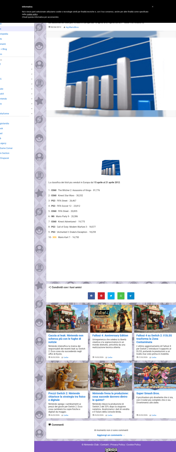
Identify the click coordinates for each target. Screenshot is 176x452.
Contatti (105, 442)
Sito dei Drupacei (10, 158)
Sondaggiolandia (10, 123)
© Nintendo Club (91, 442)
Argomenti (9, 44)
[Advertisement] (111, 138)
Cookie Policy (132, 442)
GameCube (7, 89)
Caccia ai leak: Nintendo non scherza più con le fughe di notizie (65, 337)
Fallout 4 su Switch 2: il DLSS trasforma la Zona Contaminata (154, 336)
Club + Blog (9, 49)
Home (6, 23)
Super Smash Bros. (147, 391)
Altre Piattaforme (10, 113)
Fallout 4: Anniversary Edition (109, 334)
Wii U (4, 74)
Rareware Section (10, 153)
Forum (7, 54)
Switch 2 (6, 64)
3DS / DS (6, 79)
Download (7, 133)
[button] (152, 6)
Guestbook (7, 128)
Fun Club (6, 138)
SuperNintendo (9, 98)
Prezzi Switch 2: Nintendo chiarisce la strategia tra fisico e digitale (66, 395)
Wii (3, 84)
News (6, 28)
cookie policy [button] (32, 14)
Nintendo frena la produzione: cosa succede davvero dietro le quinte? (110, 395)
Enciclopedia (10, 34)
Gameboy (7, 103)
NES (4, 108)
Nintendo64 (8, 93)
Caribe (65, 356)
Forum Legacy (9, 143)
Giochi (7, 39)
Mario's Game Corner (12, 148)
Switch (5, 69)
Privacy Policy (117, 442)
